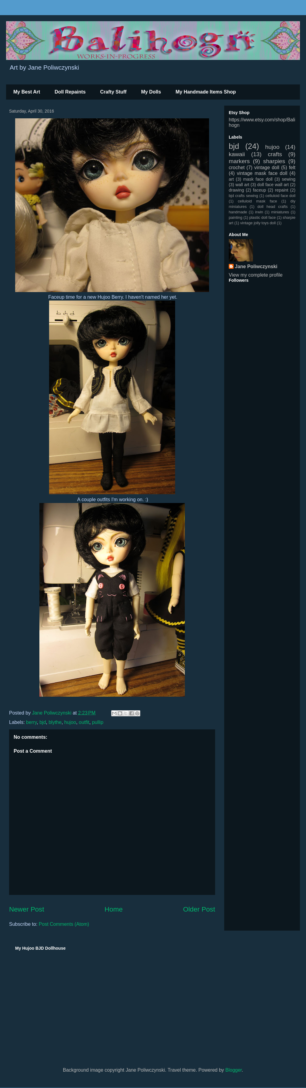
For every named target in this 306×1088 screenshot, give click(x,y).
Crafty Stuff (113, 91)
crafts (275, 154)
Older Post (199, 909)
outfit (84, 722)
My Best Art (26, 91)
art (231, 179)
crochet (236, 167)
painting (235, 217)
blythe (55, 722)
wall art (242, 184)
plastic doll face (262, 217)
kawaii (237, 154)
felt (292, 167)
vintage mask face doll (262, 173)
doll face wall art (273, 184)
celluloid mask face (257, 201)
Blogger (233, 1070)
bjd (42, 722)
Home (114, 909)
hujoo (70, 722)
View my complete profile (256, 275)
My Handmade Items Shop (205, 91)
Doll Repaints (70, 91)
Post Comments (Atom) (64, 924)
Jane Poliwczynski (256, 266)
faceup (259, 190)
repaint (281, 190)
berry (31, 722)
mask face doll (257, 179)
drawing (236, 190)
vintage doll (266, 167)
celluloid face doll (280, 195)
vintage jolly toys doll (258, 223)
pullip (97, 722)
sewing (288, 179)
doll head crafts (273, 206)
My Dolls (151, 91)
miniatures (280, 212)
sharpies (274, 161)
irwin (259, 212)
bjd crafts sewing (243, 195)
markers (239, 161)
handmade (238, 212)
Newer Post (26, 909)
